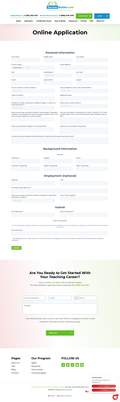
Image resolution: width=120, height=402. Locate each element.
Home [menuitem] (18, 21)
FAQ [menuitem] (91, 21)
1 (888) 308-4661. (82, 285)
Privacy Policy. (37, 388)
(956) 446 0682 (53, 283)
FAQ (13, 367)
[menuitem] (51, 397)
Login (99, 16)
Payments (35, 367)
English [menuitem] (52, 397)
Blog (13, 371)
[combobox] (76, 298)
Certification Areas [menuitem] (43, 21)
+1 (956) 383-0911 (24, 15)
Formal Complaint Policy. (54, 388)
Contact (15, 374)
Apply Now (83, 16)
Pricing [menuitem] (83, 21)
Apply (33, 364)
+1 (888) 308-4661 (57, 15)
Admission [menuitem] (28, 21)
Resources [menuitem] (73, 21)
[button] (115, 397)
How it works (37, 371)
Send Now (53, 334)
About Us (15, 364)
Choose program (38, 374)
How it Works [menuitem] (60, 21)
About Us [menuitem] (100, 21)
